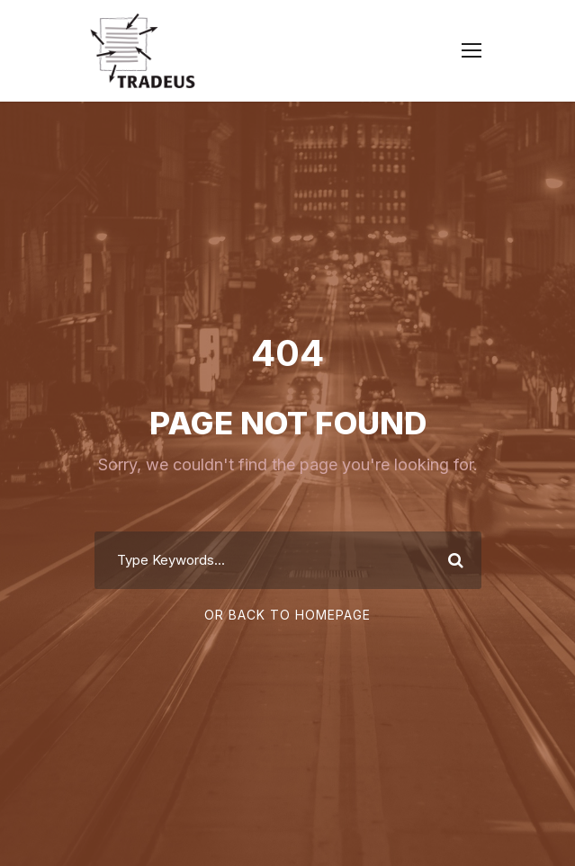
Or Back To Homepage (287, 614)
